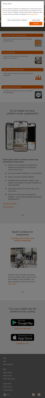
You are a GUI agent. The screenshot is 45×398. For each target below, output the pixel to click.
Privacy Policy (34, 14)
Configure (36, 20)
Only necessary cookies (17, 20)
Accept (36, 23)
